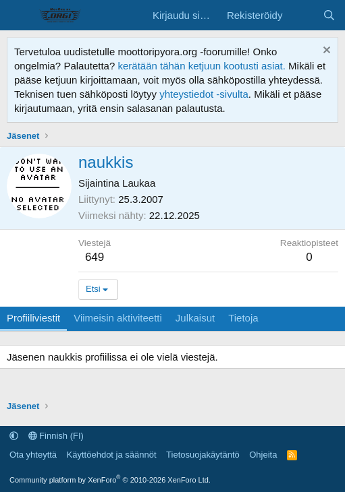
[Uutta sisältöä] (302, 15)
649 (94, 257)
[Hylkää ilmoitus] (325, 51)
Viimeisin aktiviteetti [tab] (118, 318)
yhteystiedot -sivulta (203, 94)
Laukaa (138, 183)
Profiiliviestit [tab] (33, 318)
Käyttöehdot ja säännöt (112, 455)
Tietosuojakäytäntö (203, 455)
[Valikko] (18, 15)
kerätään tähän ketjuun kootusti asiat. (201, 65)
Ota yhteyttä (33, 455)
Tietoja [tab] (243, 318)
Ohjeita (263, 455)
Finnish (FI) (56, 436)
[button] (14, 435)
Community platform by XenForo (110, 480)
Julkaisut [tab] (195, 318)
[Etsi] (329, 15)
